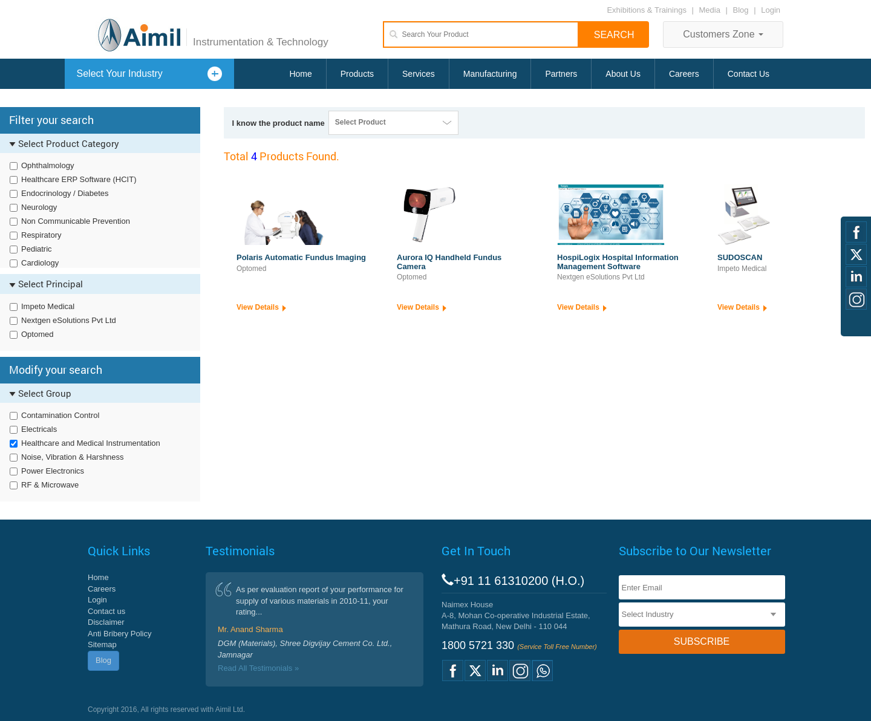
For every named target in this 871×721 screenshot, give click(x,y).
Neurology (39, 207)
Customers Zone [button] (723, 34)
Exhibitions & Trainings (647, 10)
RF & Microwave (50, 484)
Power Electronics (52, 470)
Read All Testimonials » (258, 668)
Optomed (37, 334)
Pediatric (36, 248)
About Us (623, 74)
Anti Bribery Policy (119, 633)
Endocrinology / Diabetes (65, 193)
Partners (561, 74)
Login (770, 10)
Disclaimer (106, 622)
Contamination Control (60, 415)
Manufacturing (490, 74)
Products (357, 74)
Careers (684, 74)
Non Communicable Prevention (75, 221)
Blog (741, 10)
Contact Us (748, 74)
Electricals (39, 429)
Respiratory (41, 235)
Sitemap (102, 644)
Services (418, 74)
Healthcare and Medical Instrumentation (90, 443)
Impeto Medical (47, 306)
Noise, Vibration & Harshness (72, 457)
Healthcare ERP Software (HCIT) (79, 179)
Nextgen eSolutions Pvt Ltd (68, 320)
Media (711, 10)
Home (300, 74)
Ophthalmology (47, 165)
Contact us (106, 611)
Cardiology (40, 262)
